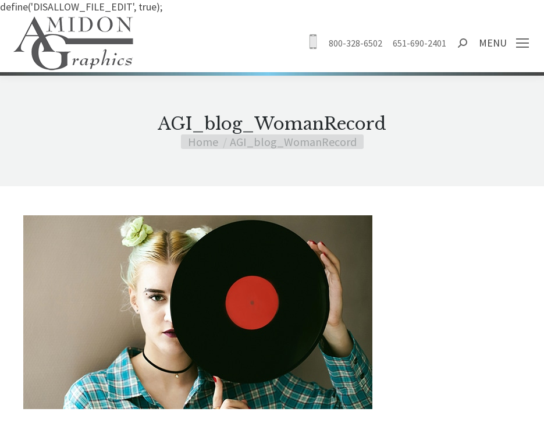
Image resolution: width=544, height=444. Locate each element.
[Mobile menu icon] (522, 43)
